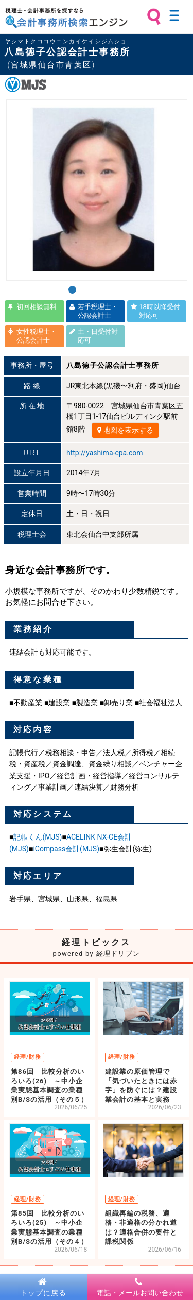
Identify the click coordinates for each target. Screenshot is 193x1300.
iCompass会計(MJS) (66, 849)
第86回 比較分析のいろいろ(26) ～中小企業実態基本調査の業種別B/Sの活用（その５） (49, 1086)
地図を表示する (125, 430)
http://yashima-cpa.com (104, 453)
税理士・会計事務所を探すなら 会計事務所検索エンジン (66, 18)
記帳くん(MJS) (37, 837)
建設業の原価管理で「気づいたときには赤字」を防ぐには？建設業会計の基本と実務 (141, 1086)
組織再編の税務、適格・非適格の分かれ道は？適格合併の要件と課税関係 (141, 1227)
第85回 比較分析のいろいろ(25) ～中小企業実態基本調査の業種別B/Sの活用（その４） (49, 1227)
